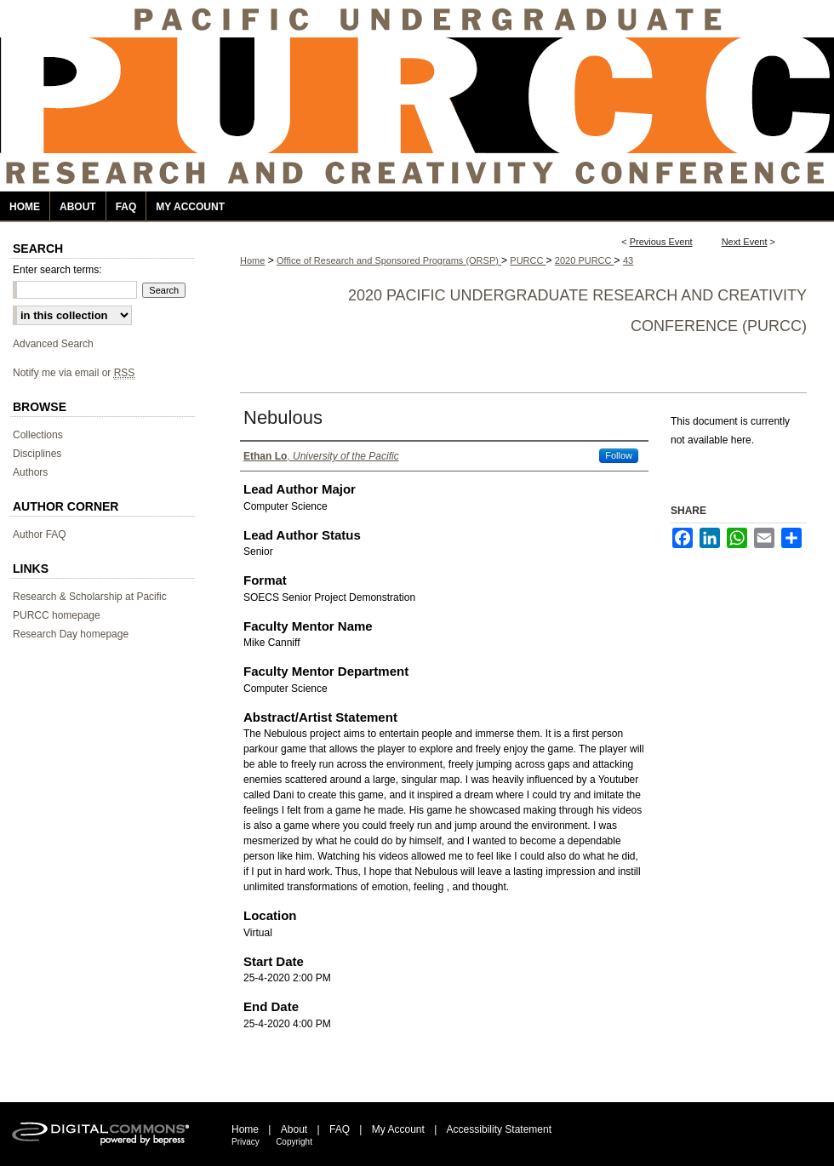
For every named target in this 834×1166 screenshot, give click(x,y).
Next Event (745, 242)
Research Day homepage (71, 634)
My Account (398, 1129)
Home (252, 260)
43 (628, 260)
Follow (618, 455)
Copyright (294, 1141)
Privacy (245, 1141)
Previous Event (661, 242)
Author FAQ (39, 534)
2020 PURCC (584, 260)
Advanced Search (53, 344)
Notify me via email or (73, 373)
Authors (30, 472)
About (294, 1129)
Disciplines (37, 454)
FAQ (339, 1129)
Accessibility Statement (499, 1129)
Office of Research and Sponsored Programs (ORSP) (389, 260)
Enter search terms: (57, 270)
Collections (38, 435)
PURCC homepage (56, 615)
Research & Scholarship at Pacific (90, 597)
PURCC (528, 260)
